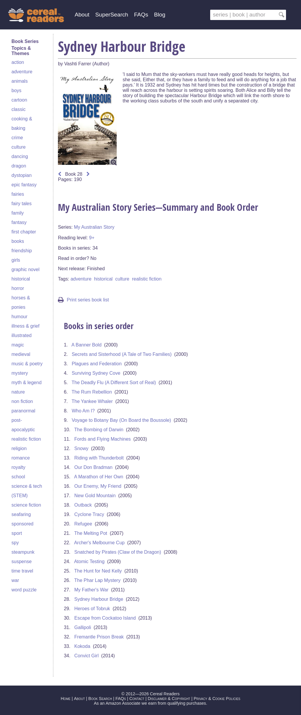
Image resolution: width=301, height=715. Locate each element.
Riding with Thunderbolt (99, 457)
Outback (83, 504)
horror (17, 288)
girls (15, 260)
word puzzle (23, 589)
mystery (19, 373)
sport (16, 533)
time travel (22, 570)
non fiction (22, 401)
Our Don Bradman (93, 467)
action (17, 62)
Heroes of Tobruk (92, 608)
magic (17, 344)
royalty (18, 467)
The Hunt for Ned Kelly (98, 570)
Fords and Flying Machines (102, 439)
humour (19, 316)
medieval (20, 354)
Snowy (81, 448)
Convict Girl (86, 655)
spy (15, 542)
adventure (21, 71)
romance (20, 457)
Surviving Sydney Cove (96, 373)
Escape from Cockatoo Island (105, 618)
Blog (159, 14)
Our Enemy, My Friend (97, 486)
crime (17, 137)
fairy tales (21, 203)
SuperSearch (111, 14)
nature (18, 391)
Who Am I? (83, 410)
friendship (21, 250)
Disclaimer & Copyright (169, 698)
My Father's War (91, 589)
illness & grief (25, 326)
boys (16, 90)
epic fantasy (23, 184)
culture (18, 147)
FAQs (141, 14)
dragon (18, 165)
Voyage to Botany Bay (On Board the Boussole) (121, 420)
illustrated (21, 335)
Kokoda (82, 646)
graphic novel (25, 269)
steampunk (22, 552)
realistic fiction (26, 439)
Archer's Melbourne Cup (99, 542)
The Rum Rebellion (92, 391)
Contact (136, 698)
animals (19, 81)
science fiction (26, 504)
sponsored (22, 523)
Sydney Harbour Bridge (98, 599)
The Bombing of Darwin (98, 429)
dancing (19, 156)
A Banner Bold (86, 344)
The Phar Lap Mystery (97, 580)
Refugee (83, 523)
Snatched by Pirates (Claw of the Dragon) (117, 552)
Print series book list (83, 299)
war (15, 580)
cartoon (19, 99)
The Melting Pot (90, 533)
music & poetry (27, 363)
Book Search (100, 698)
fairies (17, 194)
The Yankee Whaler (92, 401)
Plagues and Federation (97, 363)
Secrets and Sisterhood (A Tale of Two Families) (122, 354)
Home (65, 698)
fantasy (19, 222)
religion (19, 448)
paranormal (23, 410)
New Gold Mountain (95, 495)
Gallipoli (82, 627)
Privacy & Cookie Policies (217, 698)
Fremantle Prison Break (99, 636)
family (17, 212)
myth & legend (26, 382)
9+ (91, 237)
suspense (21, 561)
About (82, 14)
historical (20, 278)
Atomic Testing (89, 561)
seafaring (21, 514)
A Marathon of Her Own (98, 476)
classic (18, 109)
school (18, 476)
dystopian (21, 175)
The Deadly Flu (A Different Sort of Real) (114, 382)
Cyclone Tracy (89, 514)
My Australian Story (94, 227)
